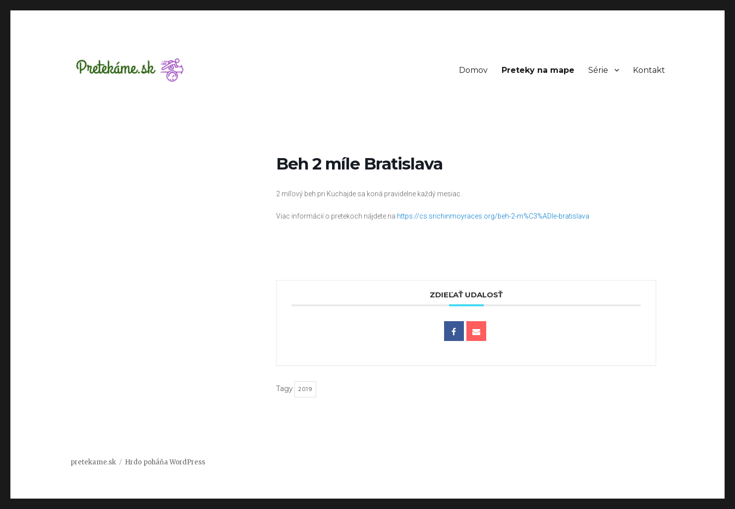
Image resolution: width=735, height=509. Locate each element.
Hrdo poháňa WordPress (165, 462)
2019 (305, 389)
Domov (473, 70)
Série (598, 70)
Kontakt (649, 70)
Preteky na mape (538, 70)
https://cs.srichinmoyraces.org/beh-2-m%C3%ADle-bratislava (493, 216)
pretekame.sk (93, 462)
